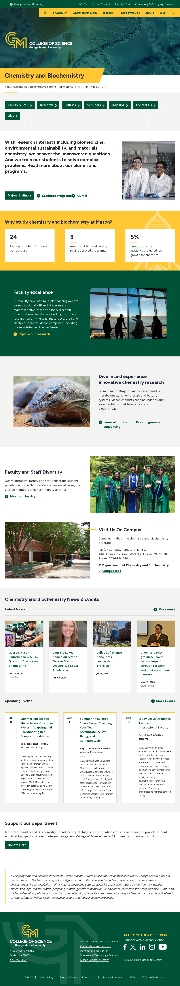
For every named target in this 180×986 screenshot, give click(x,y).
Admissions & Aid (85, 13)
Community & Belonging (149, 4)
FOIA (133, 977)
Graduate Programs (57, 196)
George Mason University (29, 4)
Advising (118, 105)
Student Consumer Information (78, 977)
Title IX (29, 977)
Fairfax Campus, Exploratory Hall (99, 941)
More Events (165, 701)
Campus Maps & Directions (95, 946)
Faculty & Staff (123, 4)
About (149, 13)
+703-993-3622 (18, 960)
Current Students (101, 4)
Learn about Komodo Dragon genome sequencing (132, 424)
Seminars (94, 105)
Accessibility (46, 977)
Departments (130, 13)
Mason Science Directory (94, 960)
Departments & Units (42, 86)
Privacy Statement (113, 977)
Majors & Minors (19, 195)
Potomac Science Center (94, 950)
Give (163, 13)
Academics (60, 13)
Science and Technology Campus (99, 955)
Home (8, 86)
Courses (70, 105)
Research (109, 13)
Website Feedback (152, 977)
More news (167, 609)
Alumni (171, 4)
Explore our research (34, 334)
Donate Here (17, 845)
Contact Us (144, 105)
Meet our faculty (23, 496)
